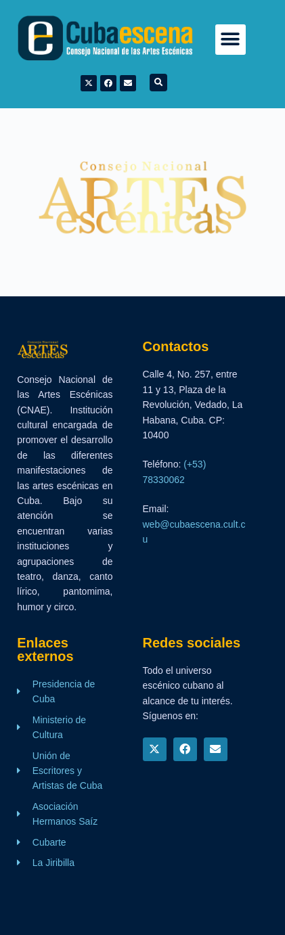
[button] (230, 39)
